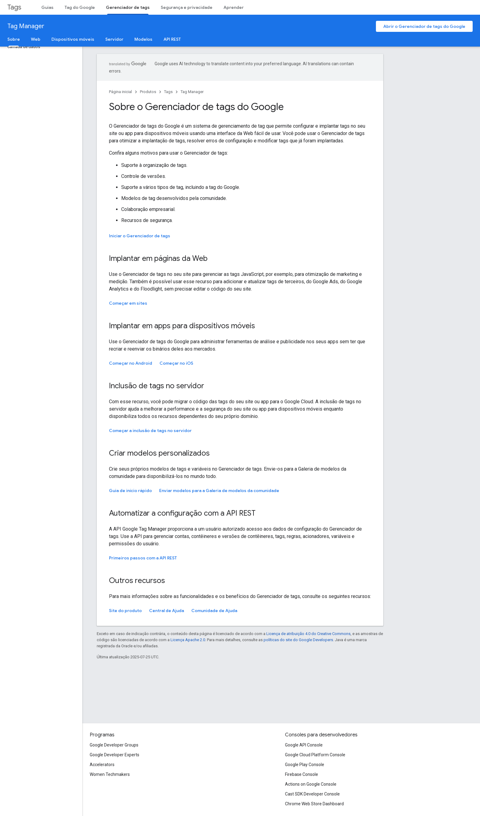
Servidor (114, 39)
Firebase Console (301, 774)
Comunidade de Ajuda (214, 610)
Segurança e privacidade (186, 7)
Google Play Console (304, 764)
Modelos (143, 39)
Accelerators (102, 764)
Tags (14, 7)
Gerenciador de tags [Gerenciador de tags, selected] (128, 7)
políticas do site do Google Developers (298, 639)
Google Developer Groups (114, 745)
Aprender (233, 7)
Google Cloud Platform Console (315, 754)
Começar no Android (130, 363)
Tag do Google (80, 7)
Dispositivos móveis (72, 39)
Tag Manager (25, 26)
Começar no (176, 363)
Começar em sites (128, 303)
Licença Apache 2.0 (188, 639)
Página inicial (120, 91)
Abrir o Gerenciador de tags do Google (424, 26)
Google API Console (304, 745)
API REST (172, 39)
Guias (47, 7)
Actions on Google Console (310, 784)
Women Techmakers (110, 774)
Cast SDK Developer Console (312, 794)
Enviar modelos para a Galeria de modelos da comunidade (219, 490)
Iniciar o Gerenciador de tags (139, 236)
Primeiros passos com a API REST (143, 558)
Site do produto (125, 610)
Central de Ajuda (166, 610)
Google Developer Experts (114, 754)
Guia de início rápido (130, 490)
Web (35, 39)
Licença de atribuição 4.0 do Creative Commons (308, 633)
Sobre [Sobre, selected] (13, 39)
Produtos (148, 91)
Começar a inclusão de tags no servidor (150, 430)
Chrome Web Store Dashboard (314, 803)
